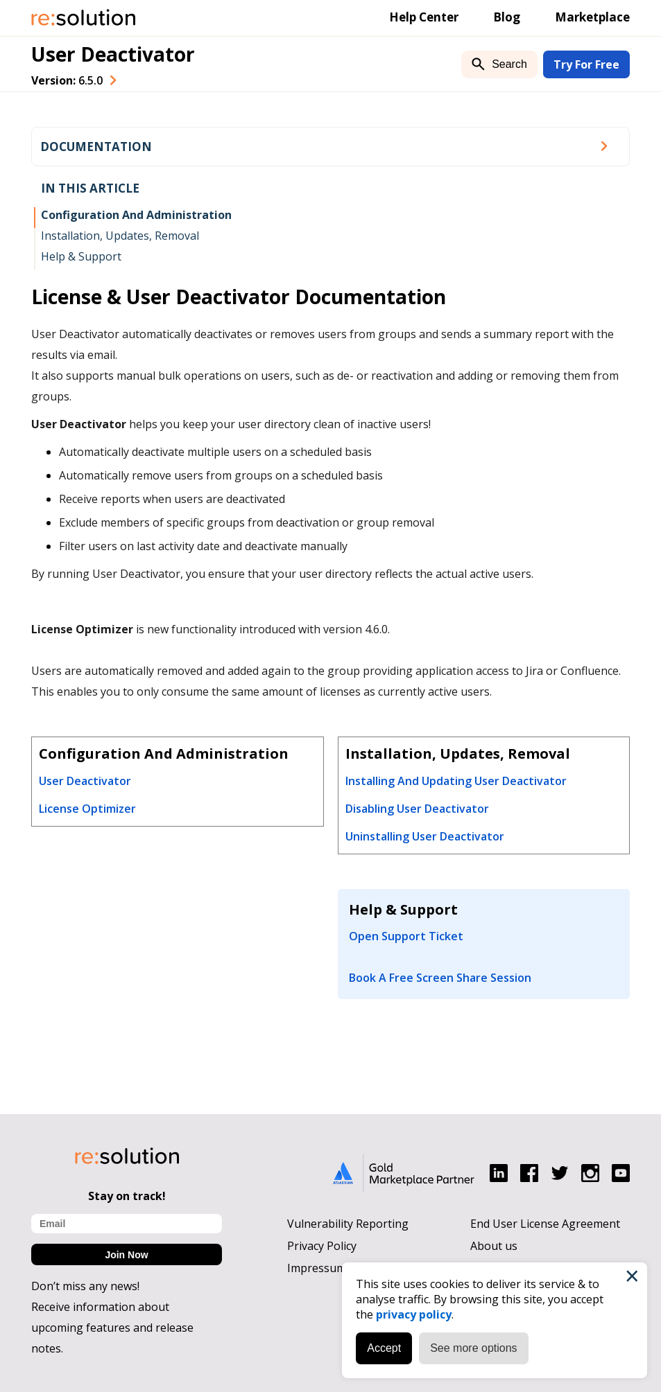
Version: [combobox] (67, 80)
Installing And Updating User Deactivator (456, 780)
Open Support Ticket (406, 936)
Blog (506, 17)
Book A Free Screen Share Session (440, 977)
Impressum (316, 1268)
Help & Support (81, 256)
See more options (473, 1348)
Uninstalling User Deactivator (424, 836)
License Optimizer (87, 808)
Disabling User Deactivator (417, 808)
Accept (384, 1348)
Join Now (126, 1254)
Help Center (423, 17)
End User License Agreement (545, 1223)
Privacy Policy (322, 1245)
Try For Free (586, 64)
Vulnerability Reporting (348, 1223)
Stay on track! (127, 1196)
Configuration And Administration (136, 214)
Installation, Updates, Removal (120, 235)
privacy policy (414, 1314)
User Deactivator (113, 54)
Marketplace (592, 17)
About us (493, 1245)
